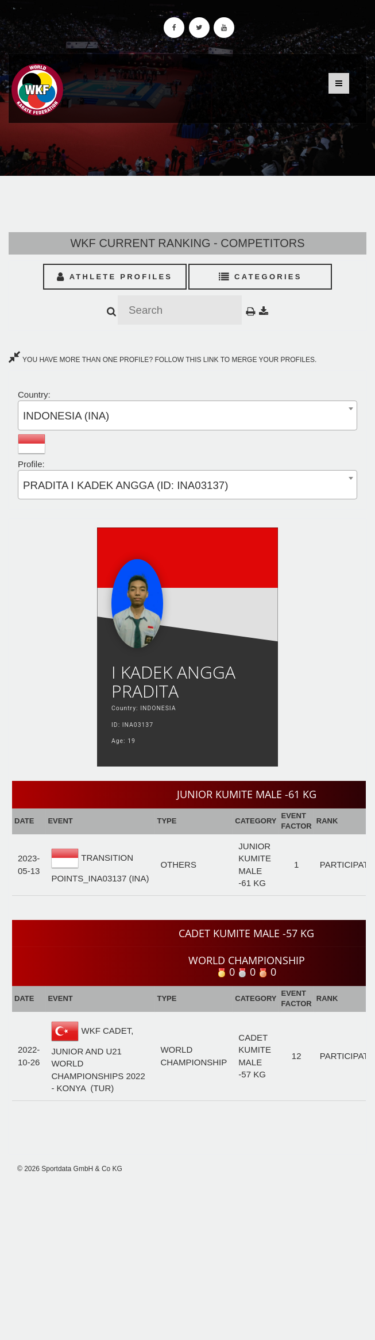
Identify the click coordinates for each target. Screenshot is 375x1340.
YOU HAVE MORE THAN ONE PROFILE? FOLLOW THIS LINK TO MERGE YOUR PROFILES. (162, 360)
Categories (260, 276)
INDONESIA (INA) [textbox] (66, 416)
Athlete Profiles (114, 276)
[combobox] (187, 415)
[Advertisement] (187, 1256)
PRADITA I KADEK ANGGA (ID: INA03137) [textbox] (125, 485)
